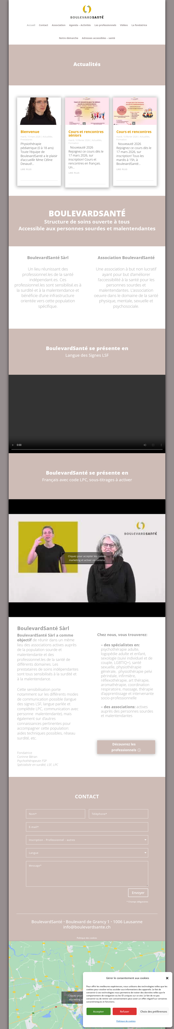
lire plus (26, 169)
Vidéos (124, 25)
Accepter (98, 1011)
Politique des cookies (87, 937)
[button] (167, 978)
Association (58, 25)
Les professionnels (105, 25)
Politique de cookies (126, 1021)
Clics (94, 765)
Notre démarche (68, 38)
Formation (73, 143)
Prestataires (26, 139)
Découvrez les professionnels (123, 747)
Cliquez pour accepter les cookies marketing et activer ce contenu (87, 558)
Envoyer (138, 892)
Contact (43, 25)
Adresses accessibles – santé (98, 38)
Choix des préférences (153, 1011)
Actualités (47, 136)
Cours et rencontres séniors (85, 133)
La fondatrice (139, 25)
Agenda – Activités (80, 25)
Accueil (31, 25)
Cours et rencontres (133, 131)
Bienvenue (30, 131)
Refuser (124, 1011)
